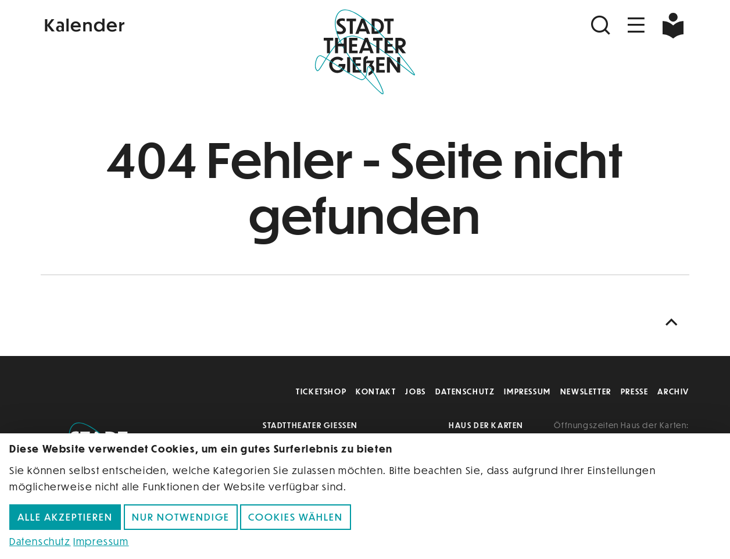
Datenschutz (465, 391)
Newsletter (585, 391)
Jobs (415, 391)
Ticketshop (321, 391)
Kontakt (376, 391)
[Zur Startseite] (365, 50)
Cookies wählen (295, 517)
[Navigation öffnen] (636, 25)
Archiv (673, 391)
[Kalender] (149, 23)
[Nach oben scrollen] (674, 322)
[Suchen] (602, 25)
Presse (635, 391)
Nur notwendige (181, 517)
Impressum (527, 391)
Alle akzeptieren (65, 517)
